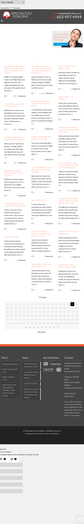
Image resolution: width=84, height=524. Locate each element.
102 (52, 323)
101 (48, 323)
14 (60, 304)
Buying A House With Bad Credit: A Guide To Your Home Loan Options (31, 393)
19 (8, 308)
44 (36, 312)
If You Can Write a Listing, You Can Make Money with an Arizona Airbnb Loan (68, 165)
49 (56, 312)
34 (68, 308)
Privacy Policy (38, 434)
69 (64, 316)
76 (20, 319)
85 (56, 319)
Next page (42, 332)
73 (8, 319)
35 (72, 308)
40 (20, 312)
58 (20, 316)
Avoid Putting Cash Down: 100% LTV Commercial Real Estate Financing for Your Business (14, 69)
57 (16, 316)
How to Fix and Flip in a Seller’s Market (67, 67)
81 (40, 319)
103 (56, 323)
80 (36, 319)
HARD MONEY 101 (39, 200)
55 (8, 316)
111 (34, 327)
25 (32, 308)
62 (36, 316)
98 (36, 323)
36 (76, 308)
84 (52, 319)
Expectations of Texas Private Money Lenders (67, 266)
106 (68, 323)
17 (72, 304)
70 (68, 316)
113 (42, 327)
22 (20, 308)
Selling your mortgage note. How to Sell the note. (41, 138)
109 (25, 327)
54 (76, 312)
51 (64, 312)
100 (44, 323)
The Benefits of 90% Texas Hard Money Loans (41, 265)
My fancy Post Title (11, 237)
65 (48, 316)
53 (72, 312)
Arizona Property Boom (10, 364)
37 (8, 312)
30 (52, 308)
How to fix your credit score (10, 370)
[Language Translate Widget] (12, 2)
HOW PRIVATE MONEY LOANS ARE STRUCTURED (14, 204)
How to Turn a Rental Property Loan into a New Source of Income (41, 233)
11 (48, 304)
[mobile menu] (2, 21)
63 (40, 316)
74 (12, 319)
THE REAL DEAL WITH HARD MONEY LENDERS (14, 138)
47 (48, 312)
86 (60, 319)
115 (50, 327)
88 (68, 319)
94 (20, 323)
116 (54, 327)
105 (64, 323)
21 (16, 308)
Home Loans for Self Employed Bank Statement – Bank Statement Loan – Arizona (9, 390)
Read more (22, 96)
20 (12, 308)
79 (32, 319)
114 (46, 327)
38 (12, 312)
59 (24, 316)
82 (44, 319)
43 (32, 312)
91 (8, 323)
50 (60, 312)
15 (64, 304)
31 (56, 308)
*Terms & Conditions (51, 434)
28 (44, 308)
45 (40, 312)
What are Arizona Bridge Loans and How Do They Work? (40, 103)
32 (60, 308)
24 (28, 308)
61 (32, 316)
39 (16, 312)
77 (24, 319)
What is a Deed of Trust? (9, 378)
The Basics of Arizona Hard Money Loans (69, 232)
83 (48, 319)
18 (76, 304)
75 (16, 319)
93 (16, 323)
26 (36, 308)
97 (32, 323)
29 (48, 308)
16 (68, 304)
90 (76, 319)
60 (28, 316)
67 (56, 316)
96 (28, 323)
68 (60, 316)
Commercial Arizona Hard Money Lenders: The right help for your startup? (68, 201)
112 (38, 327)
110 (30, 327)
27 (40, 308)
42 (28, 312)
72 (76, 316)
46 (44, 312)
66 (52, 316)
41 (24, 312)
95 (24, 323)
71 (72, 316)
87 (64, 319)
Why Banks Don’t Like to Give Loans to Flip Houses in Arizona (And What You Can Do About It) (41, 69)
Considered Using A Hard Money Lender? (31, 365)
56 (12, 316)
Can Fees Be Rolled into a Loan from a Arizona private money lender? (69, 129)
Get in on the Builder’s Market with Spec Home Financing (13, 173)
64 (44, 316)
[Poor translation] (13, 459)
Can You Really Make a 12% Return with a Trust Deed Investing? (41, 169)
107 (72, 323)
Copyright (28, 434)
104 (60, 323)
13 (56, 304)
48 (52, 312)
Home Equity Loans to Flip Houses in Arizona (14, 105)
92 (12, 323)
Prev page (42, 297)
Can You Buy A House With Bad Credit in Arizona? (31, 375)
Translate (14, 8)
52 (68, 312)
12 (52, 304)
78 (28, 319)
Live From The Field (30, 383)
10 (44, 304)
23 (24, 308)
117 (58, 327)
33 (64, 308)
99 (40, 323)
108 (76, 323)
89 (72, 319)
